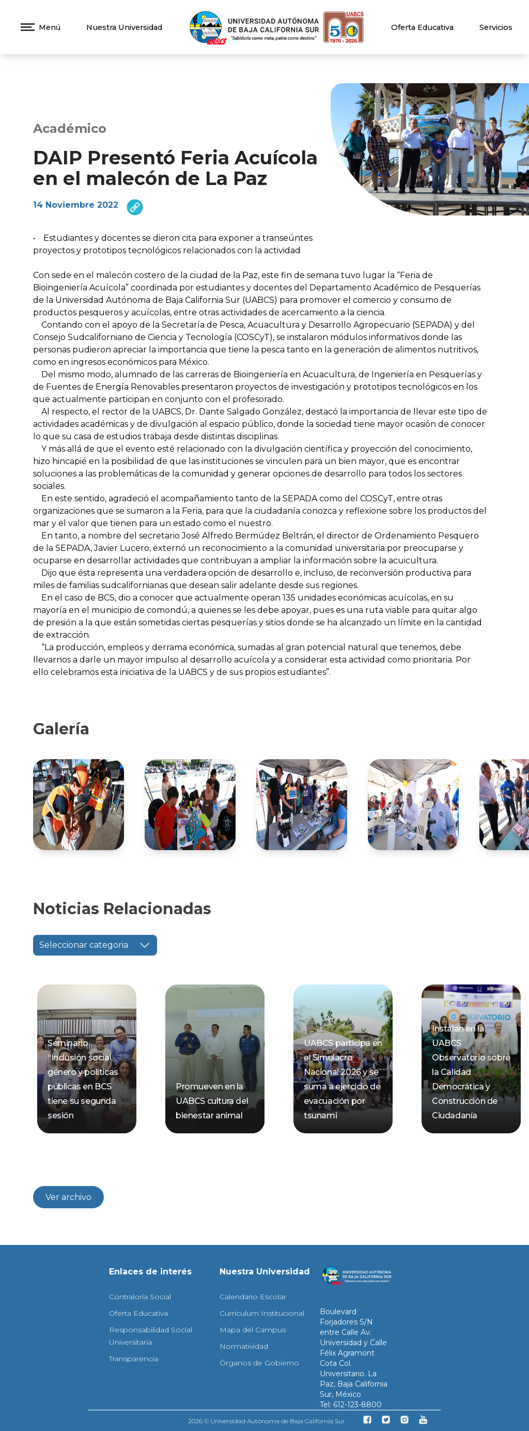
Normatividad (244, 1346)
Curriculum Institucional (262, 1313)
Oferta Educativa (422, 27)
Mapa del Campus (253, 1329)
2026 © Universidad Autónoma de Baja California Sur (266, 1421)
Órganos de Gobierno (259, 1362)
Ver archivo (68, 1197)
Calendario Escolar (253, 1296)
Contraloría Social (140, 1296)
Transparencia (133, 1358)
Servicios (495, 27)
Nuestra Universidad (124, 27)
